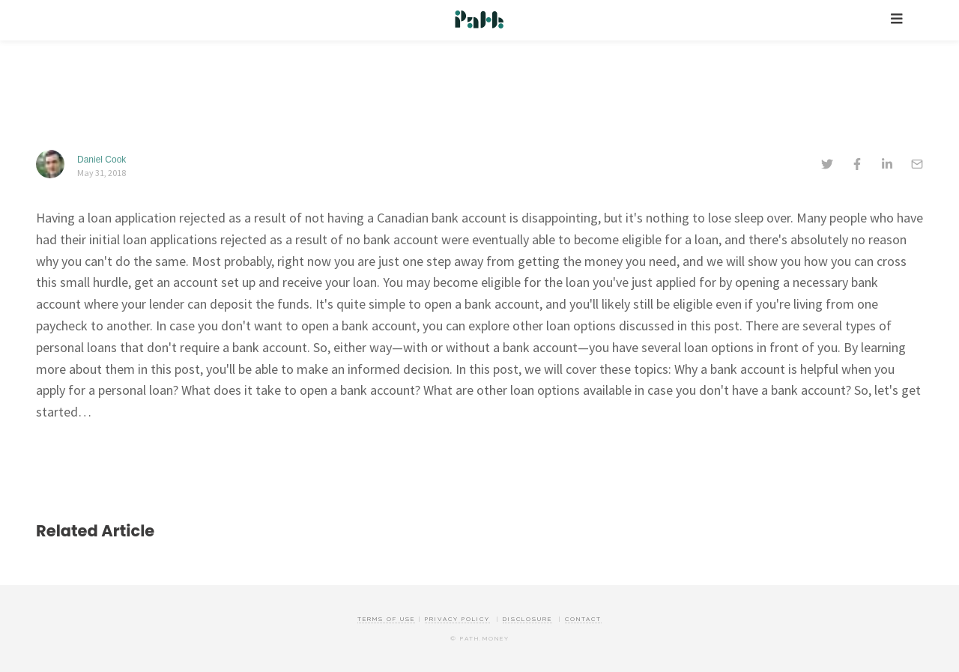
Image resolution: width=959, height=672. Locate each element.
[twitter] (827, 165)
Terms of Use (386, 619)
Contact (583, 619)
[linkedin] (887, 165)
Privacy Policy (457, 619)
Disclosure (527, 619)
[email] (917, 165)
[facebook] (857, 165)
